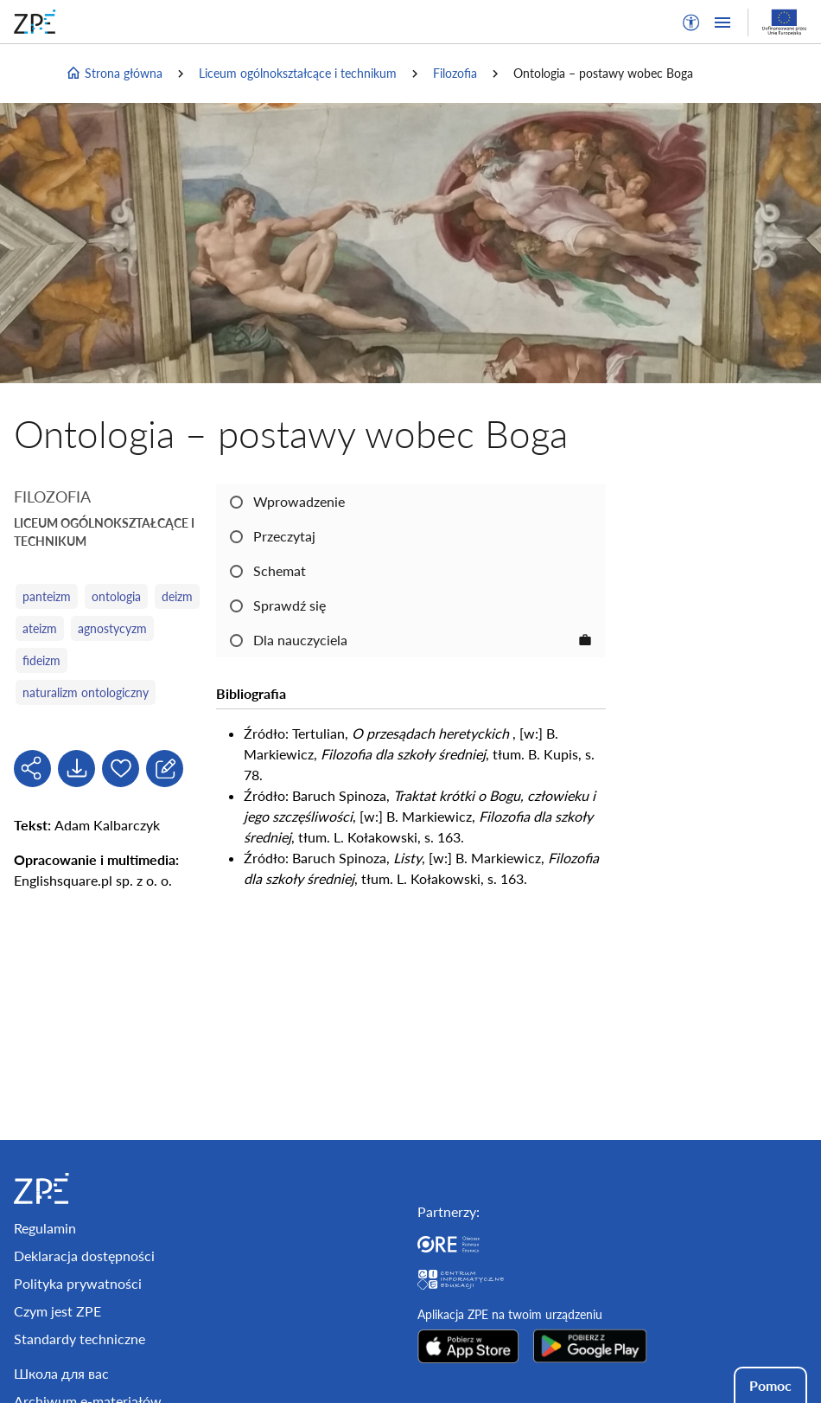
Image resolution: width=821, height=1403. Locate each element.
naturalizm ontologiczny (85, 692)
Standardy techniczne (79, 1338)
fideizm (41, 660)
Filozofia (455, 73)
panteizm (46, 596)
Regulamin (45, 1228)
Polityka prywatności (78, 1283)
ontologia (116, 596)
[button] (691, 22)
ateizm (39, 628)
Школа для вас (61, 1373)
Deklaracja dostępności (84, 1255)
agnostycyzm (112, 628)
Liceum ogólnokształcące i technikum (298, 73)
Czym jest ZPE (57, 1311)
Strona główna (114, 73)
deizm (177, 596)
